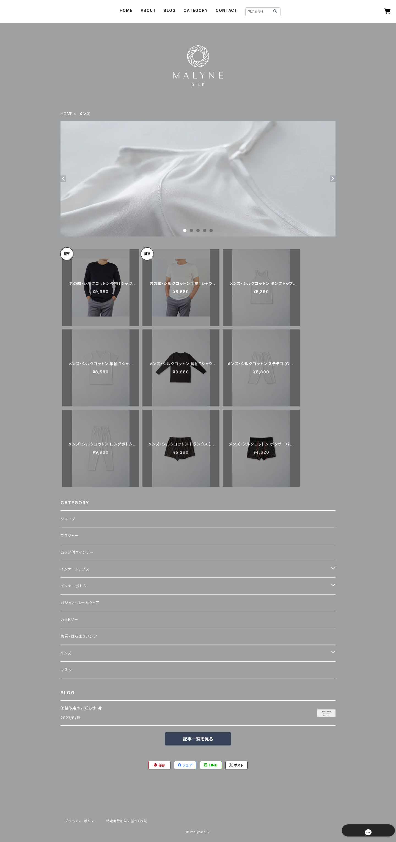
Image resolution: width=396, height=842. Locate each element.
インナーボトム (74, 586)
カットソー (69, 619)
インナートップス (75, 569)
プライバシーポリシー (81, 821)
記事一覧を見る (198, 739)
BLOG (169, 10)
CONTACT (226, 10)
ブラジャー (70, 535)
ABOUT (148, 10)
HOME (126, 10)
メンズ (66, 653)
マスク (66, 669)
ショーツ (68, 518)
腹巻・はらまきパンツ (79, 636)
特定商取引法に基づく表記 (126, 821)
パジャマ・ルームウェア (80, 602)
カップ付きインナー (77, 552)
